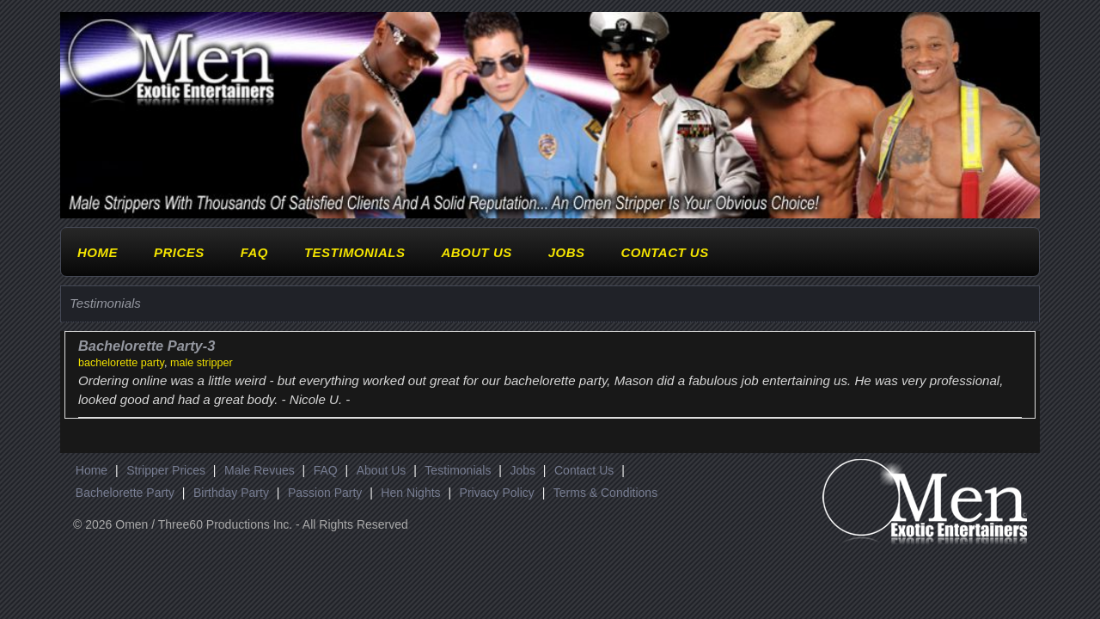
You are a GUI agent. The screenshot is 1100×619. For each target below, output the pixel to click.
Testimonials (355, 252)
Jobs (566, 252)
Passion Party (325, 492)
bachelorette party (121, 363)
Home (97, 252)
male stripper (201, 363)
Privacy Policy (497, 492)
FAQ (254, 252)
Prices (179, 252)
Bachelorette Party (125, 492)
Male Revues (259, 470)
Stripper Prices (165, 470)
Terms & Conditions (605, 492)
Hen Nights (410, 492)
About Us (476, 252)
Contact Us (664, 252)
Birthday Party (231, 492)
